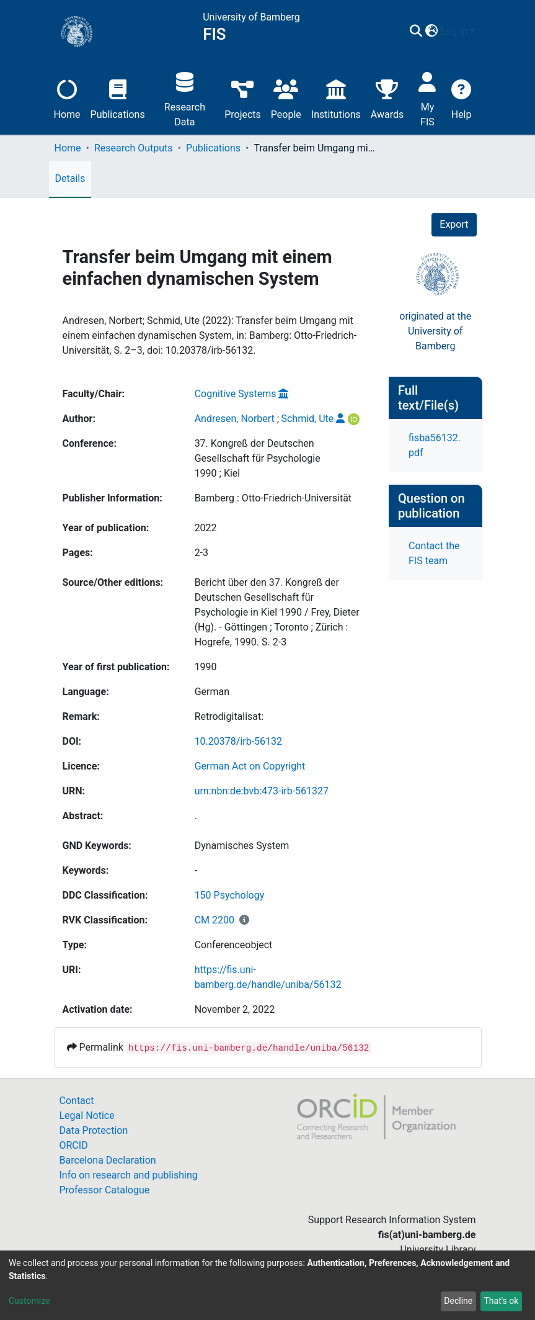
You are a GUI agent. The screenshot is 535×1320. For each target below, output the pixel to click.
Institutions (336, 97)
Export (454, 224)
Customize (29, 1301)
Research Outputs (133, 148)
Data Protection (94, 1130)
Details (70, 178)
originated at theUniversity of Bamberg (435, 331)
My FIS (427, 98)
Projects (242, 97)
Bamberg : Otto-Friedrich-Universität (273, 498)
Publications (118, 97)
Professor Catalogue (105, 1190)
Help (461, 97)
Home (67, 97)
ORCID (74, 1145)
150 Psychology (230, 895)
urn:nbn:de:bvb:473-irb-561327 (262, 791)
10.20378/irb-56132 (238, 741)
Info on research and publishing (129, 1175)
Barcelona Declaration (108, 1160)
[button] (432, 31)
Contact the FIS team (434, 553)
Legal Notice (87, 1115)
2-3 (201, 553)
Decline (458, 1301)
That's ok (501, 1301)
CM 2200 (214, 920)
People (286, 97)
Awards (387, 97)
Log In (454, 31)
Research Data (184, 98)
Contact (77, 1101)
